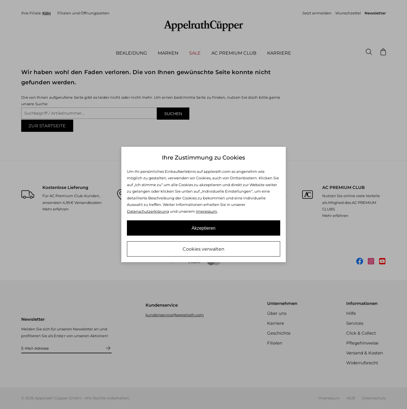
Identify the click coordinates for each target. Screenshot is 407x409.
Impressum (206, 211)
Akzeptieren (204, 228)
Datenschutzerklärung (148, 211)
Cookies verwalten (203, 249)
